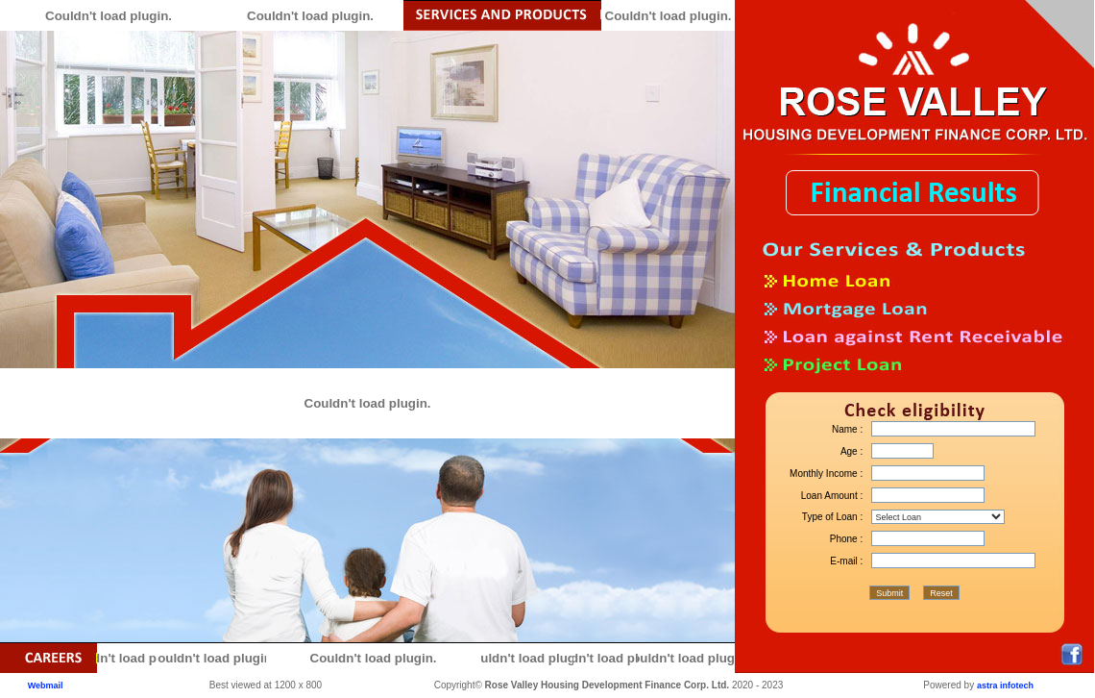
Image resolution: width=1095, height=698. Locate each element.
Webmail (45, 685)
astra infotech (1005, 685)
